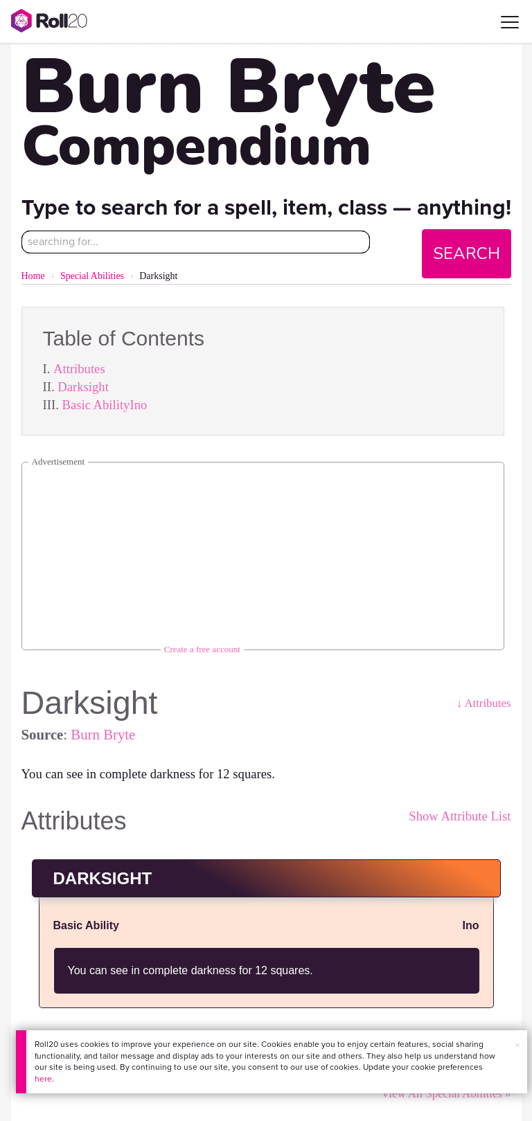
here (43, 1079)
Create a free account (202, 649)
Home (33, 276)
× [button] (517, 1045)
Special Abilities (92, 276)
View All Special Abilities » (446, 1093)
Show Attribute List (460, 816)
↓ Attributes (483, 703)
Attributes (79, 368)
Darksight (83, 386)
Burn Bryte (103, 734)
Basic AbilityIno (104, 404)
